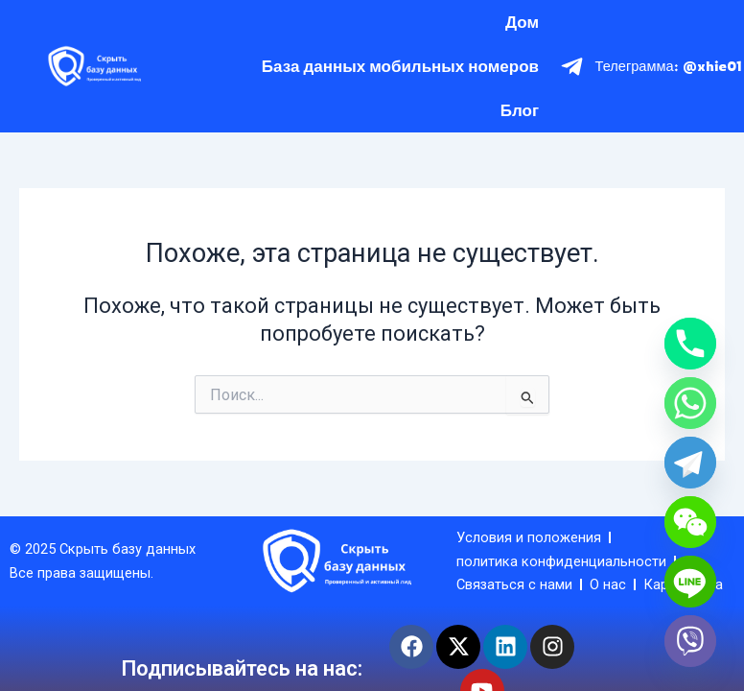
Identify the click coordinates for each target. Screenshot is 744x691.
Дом (522, 22)
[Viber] (690, 641)
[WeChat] (690, 522)
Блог (519, 110)
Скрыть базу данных (127, 549)
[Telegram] (690, 462)
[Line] (690, 582)
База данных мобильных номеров (400, 66)
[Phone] (690, 343)
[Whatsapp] (690, 403)
